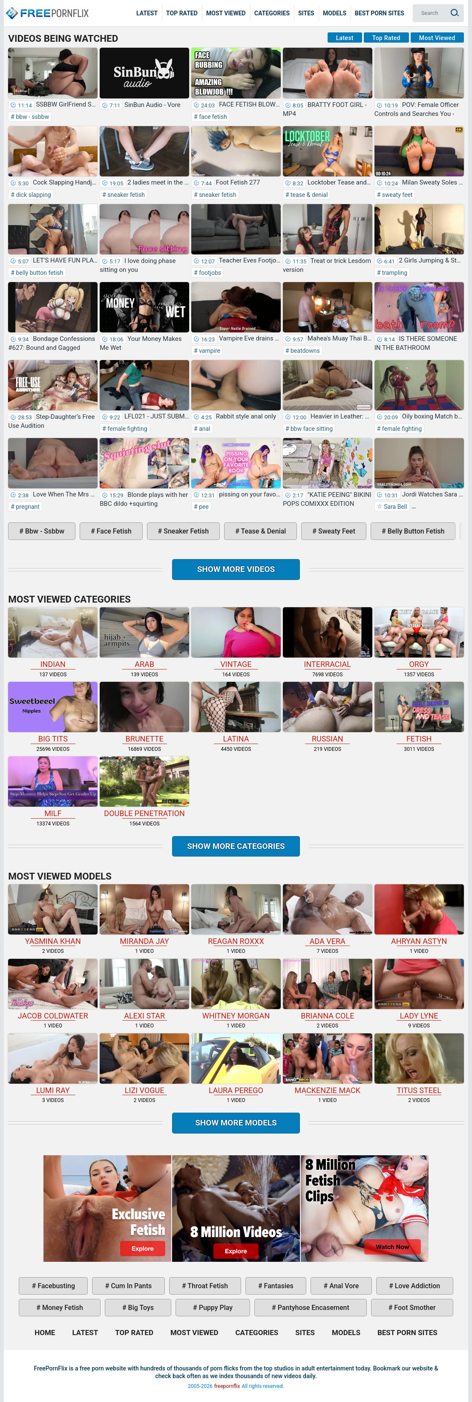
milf (53, 787)
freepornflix (227, 1386)
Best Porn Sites (379, 13)
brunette (144, 712)
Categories (272, 13)
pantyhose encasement (312, 1308)
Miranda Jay (144, 915)
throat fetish (207, 1286)
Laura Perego (236, 1064)
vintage (236, 638)
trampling (393, 272)
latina (236, 712)
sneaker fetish (125, 194)
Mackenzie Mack (327, 1064)
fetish (419, 712)
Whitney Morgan (236, 989)
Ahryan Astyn (419, 915)
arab (144, 638)
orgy (419, 638)
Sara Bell (395, 506)
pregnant (27, 506)
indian (53, 638)
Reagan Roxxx (236, 915)
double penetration (144, 787)
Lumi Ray (53, 1064)
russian (327, 712)
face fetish (212, 116)
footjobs (209, 272)
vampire (209, 350)
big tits (53, 712)
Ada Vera (327, 915)
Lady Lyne (419, 989)
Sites (306, 13)
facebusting (55, 1286)
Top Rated (182, 13)
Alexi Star (144, 989)
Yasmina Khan (53, 915)
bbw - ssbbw (31, 116)
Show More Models (236, 1123)
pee (203, 506)
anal (204, 428)
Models (334, 13)
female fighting (126, 428)
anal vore (343, 1286)
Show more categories (236, 846)
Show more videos (236, 569)
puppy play (215, 1308)
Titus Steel (419, 1064)
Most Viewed (226, 13)
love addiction (416, 1286)
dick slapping (32, 194)
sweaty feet (396, 194)
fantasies (278, 1286)
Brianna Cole (327, 989)
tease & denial (308, 194)
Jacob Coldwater (53, 989)
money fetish (61, 1308)
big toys (140, 1308)
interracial (327, 638)
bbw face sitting (311, 428)
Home (46, 6)
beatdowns (304, 350)
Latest (147, 13)
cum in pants (130, 1286)
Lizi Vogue (144, 1064)
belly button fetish (38, 272)
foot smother (413, 1308)
